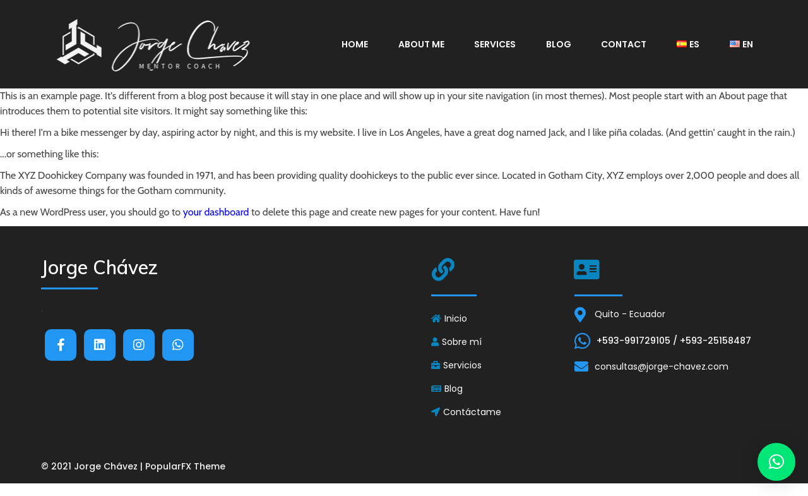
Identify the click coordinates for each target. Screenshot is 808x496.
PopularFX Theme (185, 466)
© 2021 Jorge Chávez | (93, 466)
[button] (776, 462)
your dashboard (216, 212)
